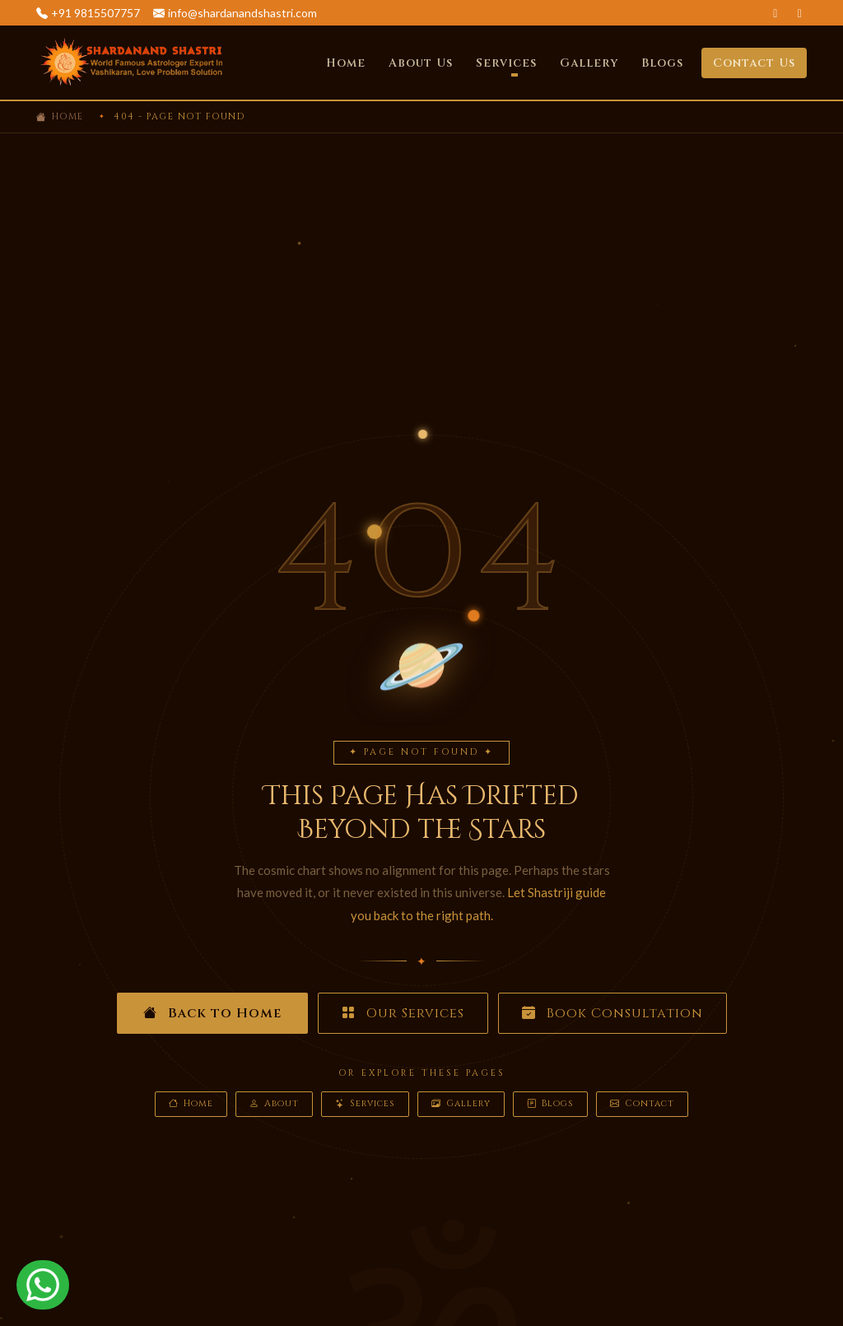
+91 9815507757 (95, 13)
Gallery (589, 63)
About (274, 1104)
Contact (642, 1104)
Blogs (662, 63)
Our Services (403, 1013)
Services (365, 1104)
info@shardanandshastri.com (242, 13)
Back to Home (212, 1013)
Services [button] (506, 63)
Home (346, 63)
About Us (421, 63)
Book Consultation (612, 1013)
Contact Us (754, 63)
